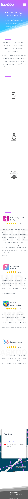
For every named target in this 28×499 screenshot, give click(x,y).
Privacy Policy (14, 496)
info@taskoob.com (12, 441)
